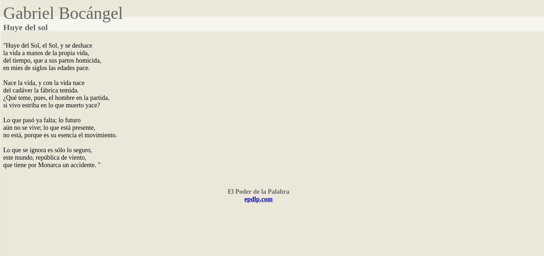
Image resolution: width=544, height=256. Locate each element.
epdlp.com (258, 199)
